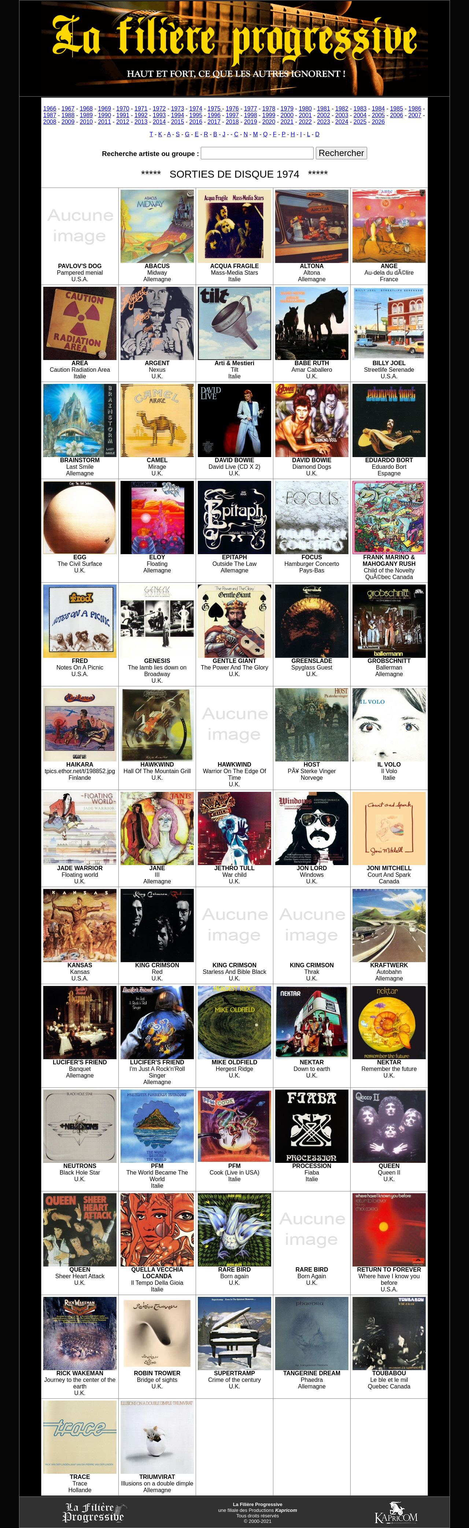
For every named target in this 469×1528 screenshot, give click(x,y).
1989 (86, 115)
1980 (305, 108)
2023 (323, 122)
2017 (214, 122)
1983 (360, 108)
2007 (414, 115)
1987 (49, 115)
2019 (250, 122)
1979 (287, 108)
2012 (122, 122)
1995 (196, 115)
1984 (378, 108)
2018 (232, 122)
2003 (341, 115)
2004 (360, 115)
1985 (396, 108)
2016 (196, 122)
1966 (49, 108)
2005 (378, 115)
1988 (68, 115)
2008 (49, 122)
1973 (177, 108)
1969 (104, 108)
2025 (360, 122)
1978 (269, 108)
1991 (122, 115)
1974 (196, 108)
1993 (159, 115)
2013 (141, 122)
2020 (269, 122)
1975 (214, 108)
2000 (287, 115)
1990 (104, 115)
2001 (305, 115)
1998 (250, 115)
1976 (232, 108)
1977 (250, 108)
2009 (68, 122)
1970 (122, 108)
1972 (159, 108)
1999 (269, 115)
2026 (378, 122)
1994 (177, 115)
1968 (86, 108)
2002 (323, 115)
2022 (305, 122)
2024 (341, 122)
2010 (86, 122)
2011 (104, 122)
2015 (177, 122)
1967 (68, 108)
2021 (287, 122)
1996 (214, 115)
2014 (159, 122)
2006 (396, 115)
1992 (141, 115)
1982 (341, 108)
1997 (232, 115)
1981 (323, 108)
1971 (141, 108)
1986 (414, 108)
